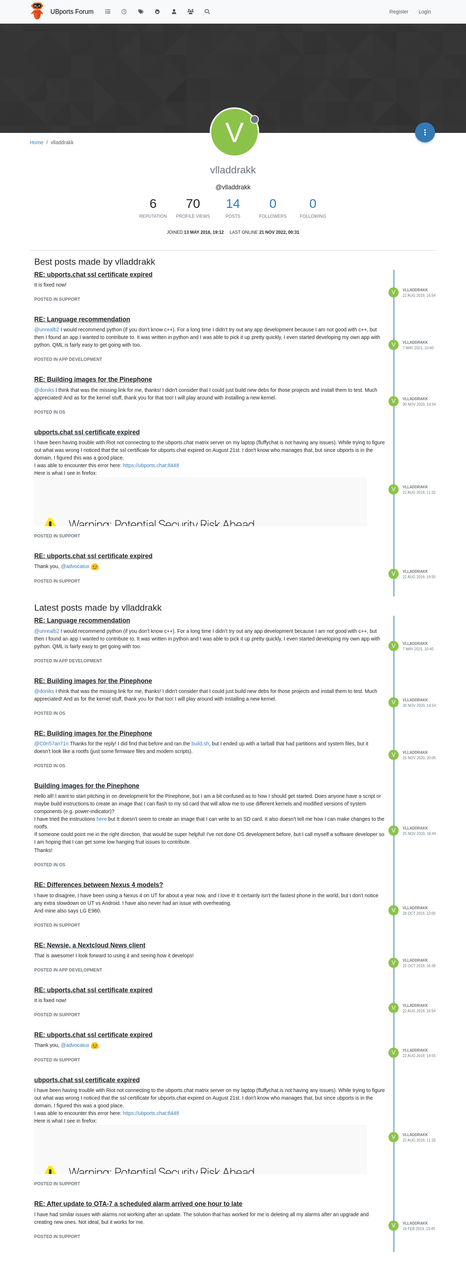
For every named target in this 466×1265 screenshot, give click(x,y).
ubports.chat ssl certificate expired (87, 432)
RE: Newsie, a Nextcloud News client (89, 945)
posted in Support (57, 299)
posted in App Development (68, 359)
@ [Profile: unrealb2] (46, 329)
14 (233, 203)
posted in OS (49, 412)
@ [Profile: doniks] (44, 390)
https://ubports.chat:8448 (151, 465)
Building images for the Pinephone (86, 785)
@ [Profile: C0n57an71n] (51, 743)
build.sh (200, 743)
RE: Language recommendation (82, 319)
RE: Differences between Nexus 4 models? (98, 884)
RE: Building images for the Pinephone (93, 379)
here (101, 819)
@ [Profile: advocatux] (75, 566)
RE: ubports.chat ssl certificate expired (93, 274)
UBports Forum (72, 11)
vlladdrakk (415, 290)
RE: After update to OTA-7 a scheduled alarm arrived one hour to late (138, 1203)
